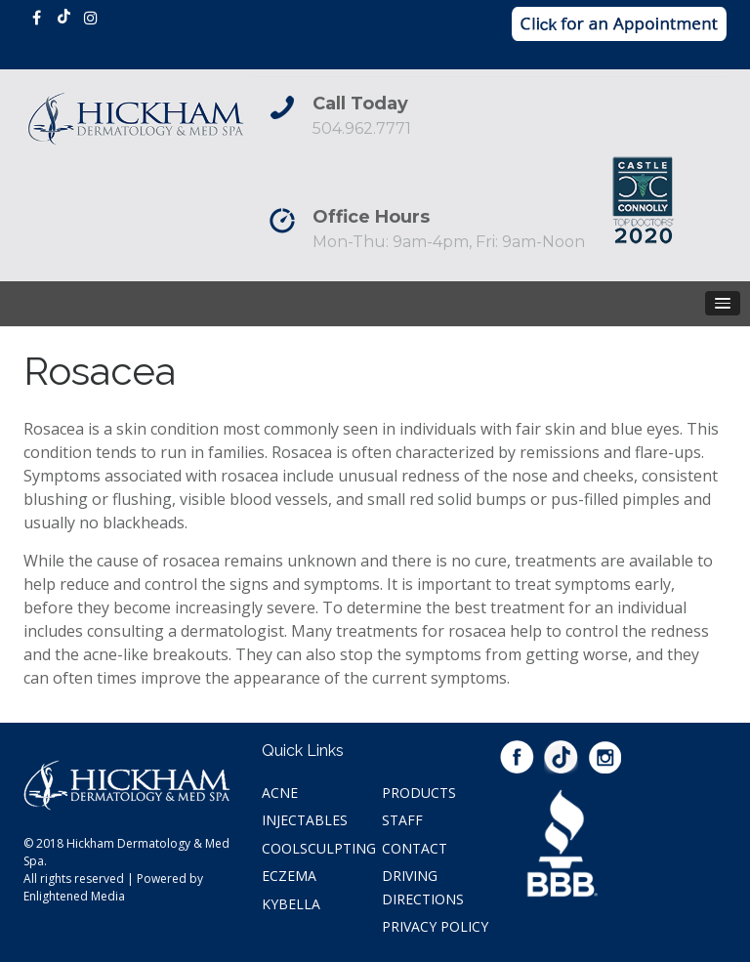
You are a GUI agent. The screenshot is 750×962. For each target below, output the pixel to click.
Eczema (289, 875)
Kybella (291, 904)
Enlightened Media (74, 896)
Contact (414, 848)
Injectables (305, 820)
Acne (280, 792)
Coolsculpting (319, 848)
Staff (402, 820)
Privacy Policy (435, 926)
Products (419, 792)
